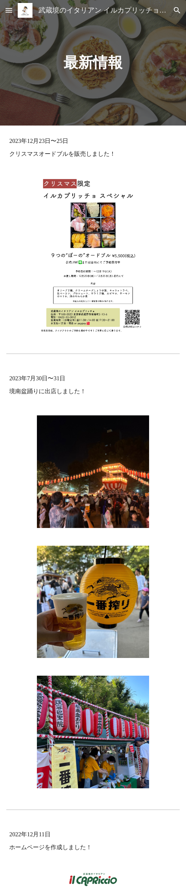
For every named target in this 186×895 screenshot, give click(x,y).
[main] (92, 62)
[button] (9, 10)
